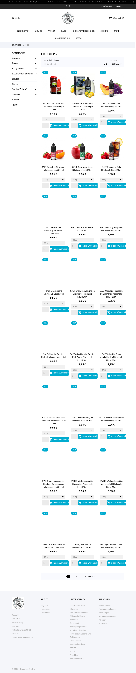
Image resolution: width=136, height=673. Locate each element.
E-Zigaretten (23, 31)
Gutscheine (103, 623)
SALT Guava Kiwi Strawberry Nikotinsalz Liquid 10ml (53, 230)
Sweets (15, 99)
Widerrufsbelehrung (77, 616)
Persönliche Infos (105, 606)
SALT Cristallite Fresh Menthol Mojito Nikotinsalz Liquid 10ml (111, 357)
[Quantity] (45, 125)
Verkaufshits (45, 613)
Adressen (102, 620)
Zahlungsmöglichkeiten (78, 627)
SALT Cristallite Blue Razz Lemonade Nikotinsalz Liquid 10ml (53, 421)
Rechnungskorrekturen (107, 616)
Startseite (19, 53)
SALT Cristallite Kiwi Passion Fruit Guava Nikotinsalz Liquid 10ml (82, 357)
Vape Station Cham (77, 644)
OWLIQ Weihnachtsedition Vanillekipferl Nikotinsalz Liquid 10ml (111, 484)
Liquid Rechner (75, 641)
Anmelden (74, 655)
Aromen (51, 31)
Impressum (74, 620)
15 (85, 576)
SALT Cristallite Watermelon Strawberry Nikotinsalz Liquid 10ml (82, 294)
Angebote (44, 606)
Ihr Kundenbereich (77, 659)
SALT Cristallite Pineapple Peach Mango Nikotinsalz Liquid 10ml (111, 294)
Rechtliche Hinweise (77, 606)
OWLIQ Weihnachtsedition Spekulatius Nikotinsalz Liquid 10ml (82, 484)
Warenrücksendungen (107, 609)
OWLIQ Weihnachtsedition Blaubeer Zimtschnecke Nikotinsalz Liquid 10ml (53, 484)
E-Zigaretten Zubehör (84, 31)
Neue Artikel (45, 609)
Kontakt (73, 648)
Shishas (104, 31)
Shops (72, 651)
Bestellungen (104, 613)
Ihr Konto (104, 599)
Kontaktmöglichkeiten (78, 630)
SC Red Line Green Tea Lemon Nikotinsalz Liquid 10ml (53, 107)
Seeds (78, 38)
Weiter (92, 576)
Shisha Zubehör (62, 38)
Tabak (116, 31)
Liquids (38, 31)
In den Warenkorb (59, 125)
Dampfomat (74, 623)
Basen (64, 31)
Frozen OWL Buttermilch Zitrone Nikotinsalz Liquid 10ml (82, 107)
